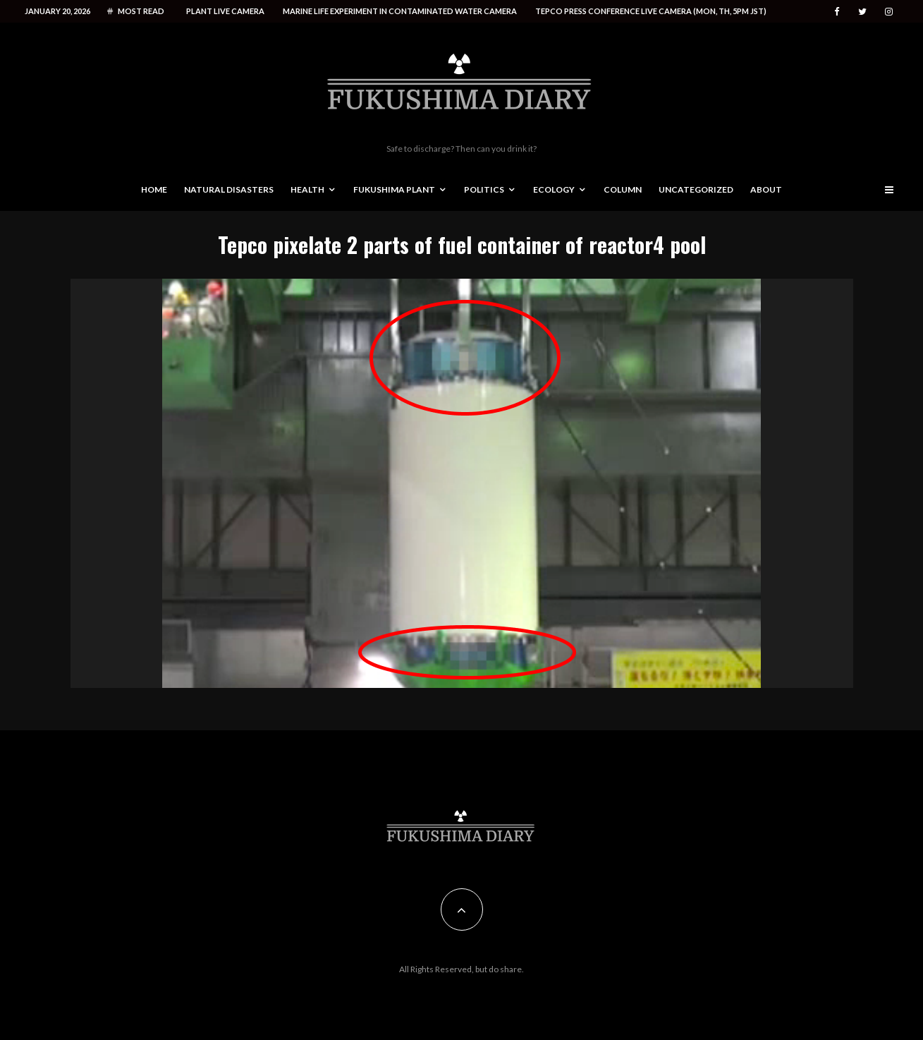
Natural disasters (229, 189)
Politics (484, 189)
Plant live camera (225, 11)
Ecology (554, 189)
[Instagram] (889, 11)
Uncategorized (696, 189)
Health (307, 189)
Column (623, 189)
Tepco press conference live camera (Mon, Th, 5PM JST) (650, 11)
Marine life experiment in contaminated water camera (400, 11)
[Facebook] (837, 11)
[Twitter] (862, 11)
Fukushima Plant (394, 189)
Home (154, 189)
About (766, 189)
